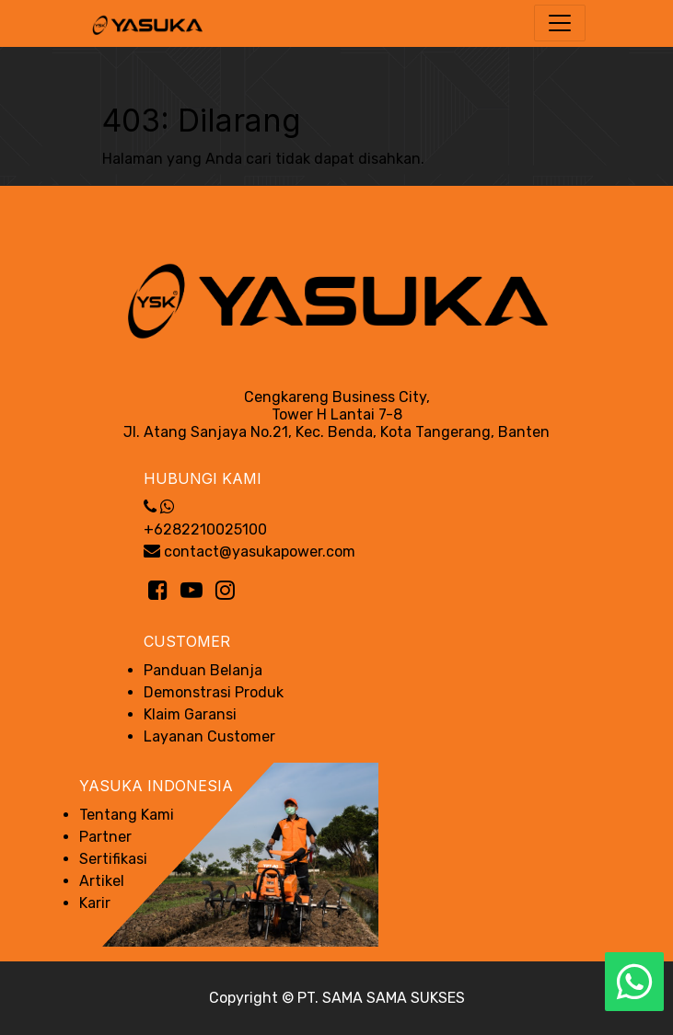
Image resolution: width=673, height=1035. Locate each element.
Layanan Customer (209, 736)
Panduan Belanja (203, 670)
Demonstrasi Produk (214, 692)
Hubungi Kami (202, 478)
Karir (94, 903)
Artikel (101, 881)
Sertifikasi (113, 859)
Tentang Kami (126, 814)
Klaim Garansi (190, 714)
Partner (105, 836)
